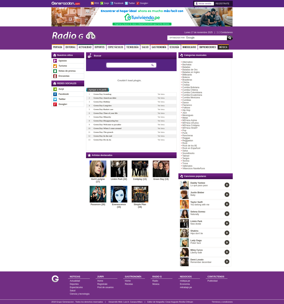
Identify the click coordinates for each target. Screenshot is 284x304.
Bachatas (186, 64)
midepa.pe (185, 281)
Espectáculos (76, 287)
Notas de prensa (67, 71)
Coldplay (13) (140, 179)
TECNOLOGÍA (132, 47)
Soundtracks (188, 153)
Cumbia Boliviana (190, 87)
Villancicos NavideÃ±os (193, 168)
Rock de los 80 (189, 145)
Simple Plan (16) (140, 205)
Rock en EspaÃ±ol (191, 148)
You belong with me (200, 204)
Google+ (144, 3)
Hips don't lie (197, 233)
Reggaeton (187, 140)
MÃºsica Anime (189, 120)
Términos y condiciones (222, 302)
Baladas (186, 67)
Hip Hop (186, 110)
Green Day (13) (161, 179)
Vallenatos (187, 166)
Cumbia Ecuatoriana (192, 95)
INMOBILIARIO (189, 47)
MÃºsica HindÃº (190, 128)
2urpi (106, 3)
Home (100, 281)
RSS (97, 3)
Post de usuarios (105, 287)
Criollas (186, 85)
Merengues (187, 115)
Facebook (119, 3)
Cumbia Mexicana (191, 97)
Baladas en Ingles (191, 72)
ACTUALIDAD (85, 47)
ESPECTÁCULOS (115, 47)
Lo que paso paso (199, 185)
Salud (73, 290)
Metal (185, 118)
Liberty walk (196, 252)
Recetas (129, 284)
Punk (184, 133)
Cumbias (186, 100)
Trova (185, 163)
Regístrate (102, 284)
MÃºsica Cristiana (190, 125)
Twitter (132, 3)
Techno (185, 161)
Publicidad (213, 281)
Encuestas (64, 76)
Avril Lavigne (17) (98, 180)
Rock (184, 143)
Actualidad (75, 281)
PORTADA (57, 47)
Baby (193, 195)
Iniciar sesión (205, 3)
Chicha (185, 82)
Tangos (185, 158)
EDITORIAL (71, 47)
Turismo (63, 66)
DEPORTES (100, 47)
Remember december (201, 262)
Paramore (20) (98, 204)
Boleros (186, 77)
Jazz (184, 112)
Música (156, 284)
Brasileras (187, 80)
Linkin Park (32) (119, 179)
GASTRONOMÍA (159, 47)
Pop (184, 130)
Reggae (186, 138)
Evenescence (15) (119, 205)
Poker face (196, 243)
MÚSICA (223, 47)
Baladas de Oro (189, 69)
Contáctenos (226, 32)
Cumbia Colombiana (192, 92)
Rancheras (187, 135)
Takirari (185, 156)
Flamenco (187, 105)
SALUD (145, 47)
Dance (185, 102)
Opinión (63, 61)
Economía (185, 284)
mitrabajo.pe (186, 287)
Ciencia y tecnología (79, 294)
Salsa (185, 150)
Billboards (187, 74)
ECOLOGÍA (174, 47)
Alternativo (187, 62)
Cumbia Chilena (190, 90)
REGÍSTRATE (222, 3)
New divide (196, 224)
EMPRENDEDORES (207, 47)
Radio (155, 281)
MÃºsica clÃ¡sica (190, 123)
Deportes (74, 284)
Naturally (195, 214)
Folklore (186, 107)
